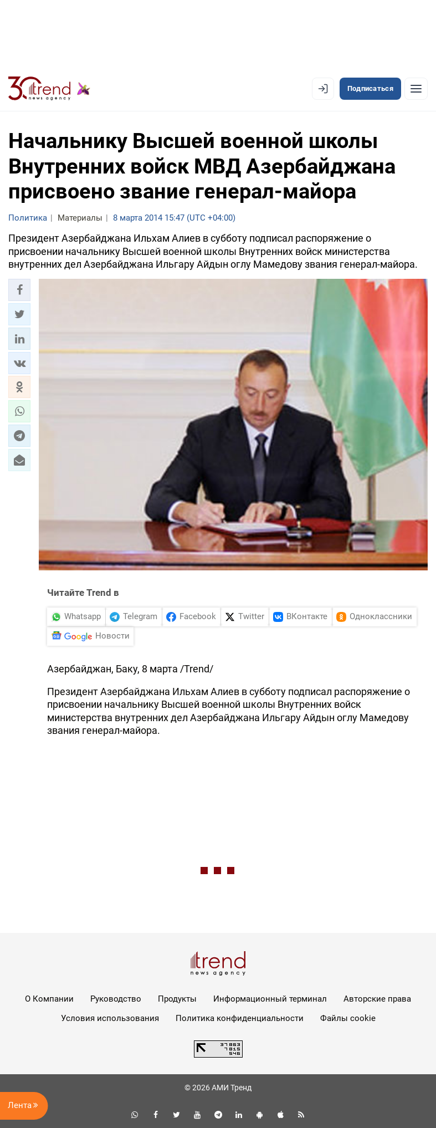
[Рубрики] (416, 89)
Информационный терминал (270, 999)
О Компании (49, 999)
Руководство (115, 999)
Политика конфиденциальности (240, 1018)
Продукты (177, 999)
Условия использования (110, 1018)
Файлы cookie (348, 1018)
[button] (19, 290)
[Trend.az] (49, 88)
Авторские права (377, 999)
